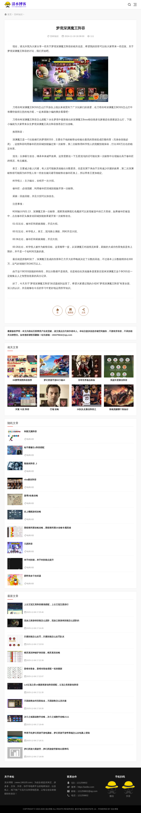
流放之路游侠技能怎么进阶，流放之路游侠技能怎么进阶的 (51, 620)
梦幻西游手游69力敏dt (54, 380)
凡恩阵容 (28, 544)
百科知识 (18, 14)
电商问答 (30, 439)
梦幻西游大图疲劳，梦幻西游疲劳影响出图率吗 (46, 749)
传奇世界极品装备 (86, 380)
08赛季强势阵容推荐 (22, 380)
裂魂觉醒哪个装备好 (118, 409)
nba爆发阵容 (30, 479)
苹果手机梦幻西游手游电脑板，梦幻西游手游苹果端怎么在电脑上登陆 (57, 733)
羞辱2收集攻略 (31, 495)
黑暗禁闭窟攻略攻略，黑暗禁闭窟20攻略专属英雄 (47, 528)
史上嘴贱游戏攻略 (32, 511)
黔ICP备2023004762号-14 (85, 809)
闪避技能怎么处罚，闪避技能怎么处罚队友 (44, 636)
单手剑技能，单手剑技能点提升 (39, 560)
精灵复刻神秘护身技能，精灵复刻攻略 (42, 652)
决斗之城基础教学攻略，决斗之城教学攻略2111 (46, 717)
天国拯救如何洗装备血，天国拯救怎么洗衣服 (45, 701)
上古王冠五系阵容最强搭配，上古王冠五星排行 (46, 604)
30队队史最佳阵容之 (86, 409)
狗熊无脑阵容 (30, 431)
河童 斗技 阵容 (22, 409)
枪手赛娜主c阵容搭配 (34, 447)
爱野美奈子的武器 (32, 576)
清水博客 (15, 4)
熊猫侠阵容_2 (30, 463)
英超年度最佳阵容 (118, 380)
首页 (9, 14)
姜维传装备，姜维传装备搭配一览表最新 (43, 668)
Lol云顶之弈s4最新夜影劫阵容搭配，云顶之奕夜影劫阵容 (51, 685)
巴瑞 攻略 (54, 409)
